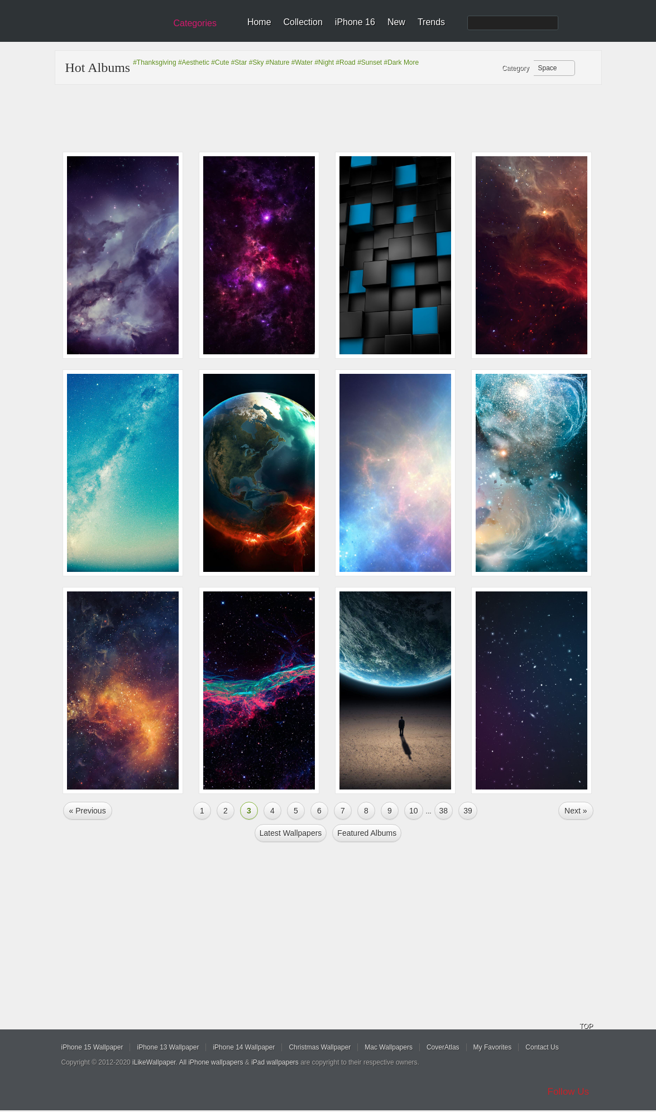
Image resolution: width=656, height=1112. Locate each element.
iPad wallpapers (275, 1062)
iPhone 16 (355, 22)
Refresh (585, 68)
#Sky (256, 62)
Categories (195, 23)
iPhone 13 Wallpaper (168, 1047)
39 (467, 810)
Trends (431, 22)
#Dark (393, 62)
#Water (302, 62)
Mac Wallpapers (389, 1047)
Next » (575, 810)
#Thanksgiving (154, 62)
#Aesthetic (193, 62)
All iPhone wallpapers (211, 1062)
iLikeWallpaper (154, 1062)
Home (259, 22)
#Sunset (369, 62)
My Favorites (492, 1047)
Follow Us (569, 1091)
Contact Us (541, 1047)
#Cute (220, 62)
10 (413, 810)
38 (443, 810)
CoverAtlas (443, 1047)
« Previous (87, 810)
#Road (345, 62)
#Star (239, 62)
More (411, 62)
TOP (586, 1026)
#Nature (278, 62)
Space (547, 68)
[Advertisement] (335, 118)
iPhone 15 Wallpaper (92, 1047)
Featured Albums (366, 833)
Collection (303, 22)
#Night (324, 62)
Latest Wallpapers (291, 833)
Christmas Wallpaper (320, 1047)
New (396, 22)
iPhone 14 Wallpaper (244, 1047)
